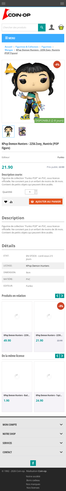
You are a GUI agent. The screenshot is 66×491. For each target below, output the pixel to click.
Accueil (8, 46)
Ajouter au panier (46, 201)
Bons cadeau (33, 480)
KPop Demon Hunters (37, 265)
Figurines (46, 46)
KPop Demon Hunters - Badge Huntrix (17, 395)
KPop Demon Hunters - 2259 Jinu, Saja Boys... (17, 335)
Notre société (33, 476)
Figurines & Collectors (26, 46)
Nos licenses (33, 487)
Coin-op (42, 471)
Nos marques (33, 484)
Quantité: (7, 191)
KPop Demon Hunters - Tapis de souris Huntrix (49, 395)
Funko (61, 157)
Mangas (9, 49)
